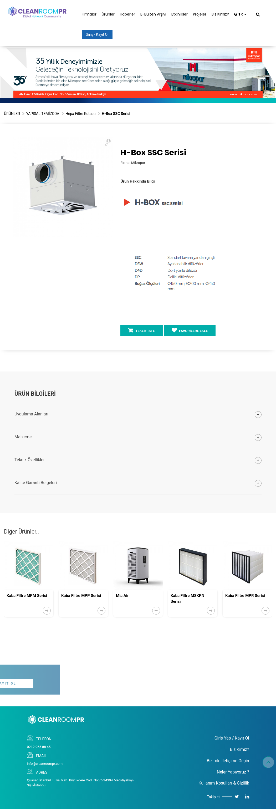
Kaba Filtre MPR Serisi (245, 595)
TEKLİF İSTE (141, 330)
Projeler (199, 14)
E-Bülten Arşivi (153, 14)
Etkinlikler (179, 14)
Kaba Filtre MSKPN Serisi (187, 598)
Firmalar (89, 14)
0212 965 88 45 (39, 747)
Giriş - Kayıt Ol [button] (97, 34)
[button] (108, 142)
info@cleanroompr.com (45, 764)
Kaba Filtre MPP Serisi (81, 595)
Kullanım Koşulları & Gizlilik (223, 783)
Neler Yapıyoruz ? (233, 772)
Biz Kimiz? (220, 14)
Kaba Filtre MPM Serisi (27, 595)
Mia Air (122, 595)
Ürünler (108, 14)
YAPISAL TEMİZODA (42, 114)
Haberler (127, 14)
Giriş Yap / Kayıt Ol (231, 738)
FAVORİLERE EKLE (190, 330)
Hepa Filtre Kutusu (80, 114)
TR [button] (240, 14)
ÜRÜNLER (12, 114)
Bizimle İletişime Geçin (228, 760)
